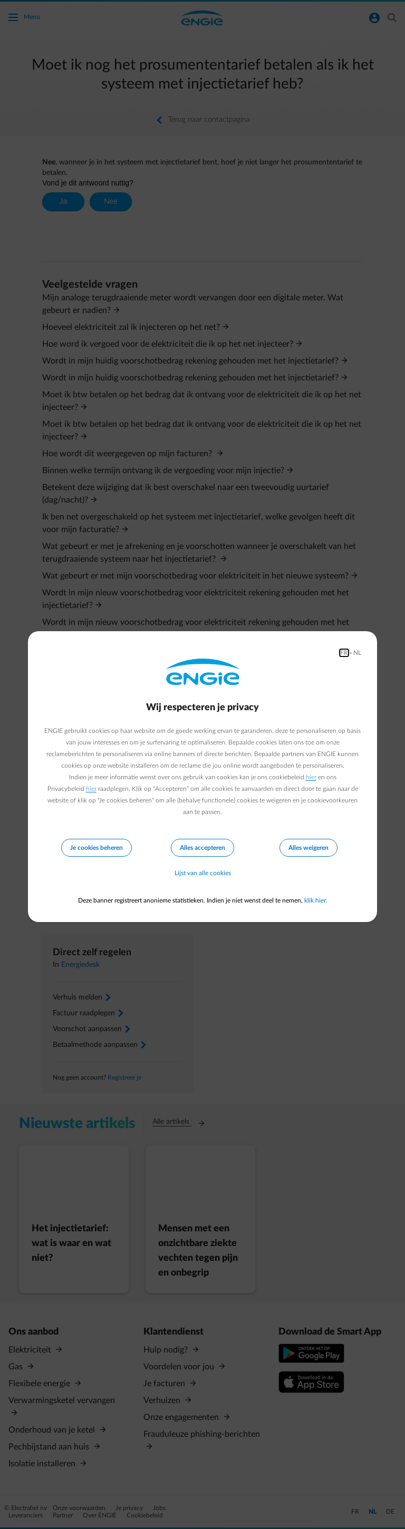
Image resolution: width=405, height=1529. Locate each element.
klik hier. (315, 900)
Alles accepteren (202, 848)
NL (357, 653)
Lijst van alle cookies (203, 873)
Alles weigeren (308, 848)
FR (344, 653)
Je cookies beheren (96, 848)
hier (311, 777)
